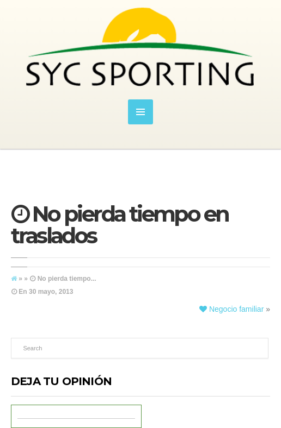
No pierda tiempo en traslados (119, 224)
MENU (140, 111)
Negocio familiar (231, 309)
